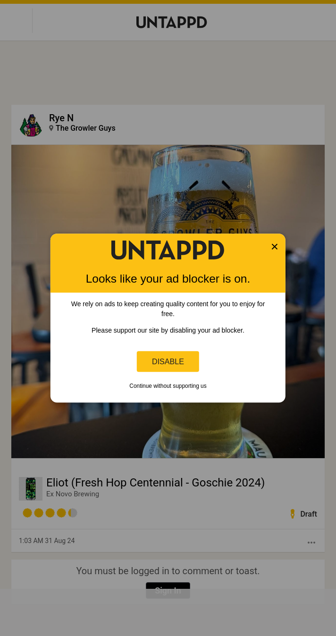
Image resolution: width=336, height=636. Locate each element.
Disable (168, 361)
